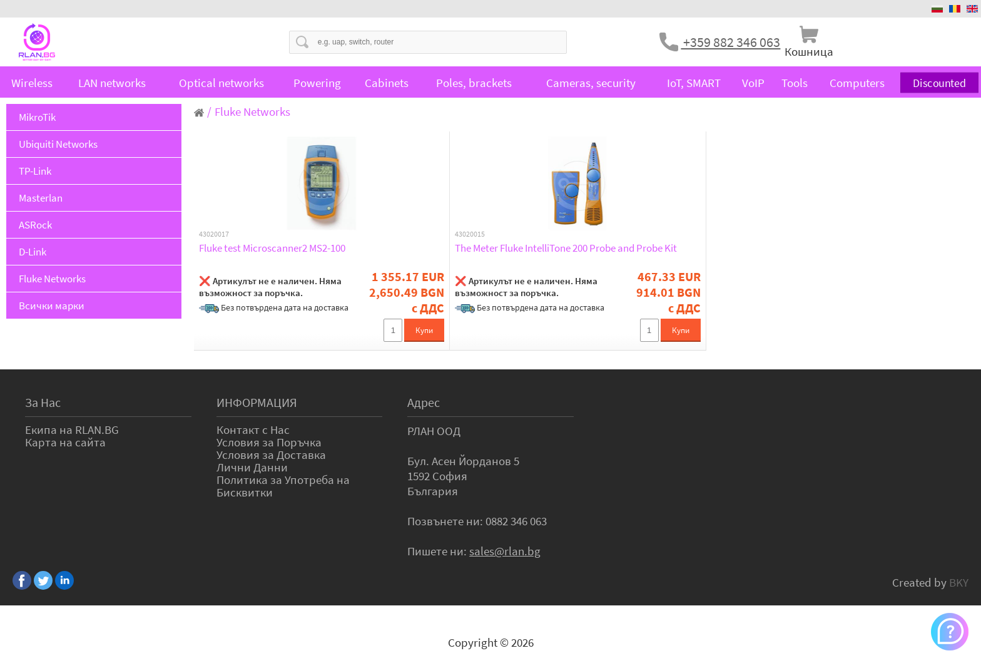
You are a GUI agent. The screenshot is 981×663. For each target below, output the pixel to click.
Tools (794, 82)
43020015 (470, 234)
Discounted (939, 82)
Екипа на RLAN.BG (72, 429)
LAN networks (112, 82)
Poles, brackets (474, 82)
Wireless (32, 82)
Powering (317, 82)
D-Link (32, 252)
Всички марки (51, 305)
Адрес (423, 402)
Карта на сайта (65, 442)
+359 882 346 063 (730, 42)
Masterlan (41, 198)
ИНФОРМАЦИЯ (256, 402)
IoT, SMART (694, 82)
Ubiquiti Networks (58, 144)
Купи (424, 330)
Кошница (809, 51)
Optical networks (221, 82)
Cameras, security (591, 82)
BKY (958, 582)
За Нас (43, 402)
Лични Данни (252, 467)
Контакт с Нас (253, 429)
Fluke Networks (52, 278)
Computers (857, 82)
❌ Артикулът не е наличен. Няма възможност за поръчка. (270, 287)
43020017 (214, 234)
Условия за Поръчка (269, 442)
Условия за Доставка (271, 454)
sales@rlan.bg (505, 550)
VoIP (753, 82)
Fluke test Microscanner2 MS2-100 (272, 248)
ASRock (35, 225)
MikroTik (37, 117)
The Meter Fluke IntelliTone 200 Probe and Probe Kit (566, 248)
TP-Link (35, 171)
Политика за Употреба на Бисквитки (283, 485)
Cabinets (387, 82)
